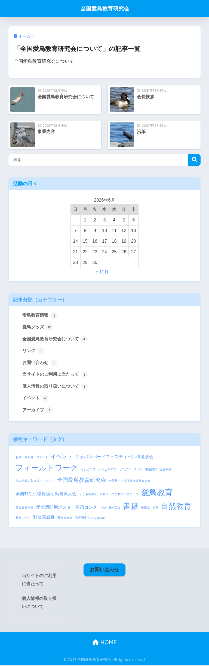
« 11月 (102, 271)
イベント (35, 399)
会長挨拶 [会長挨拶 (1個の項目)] (165, 470)
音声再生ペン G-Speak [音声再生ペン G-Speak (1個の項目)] (90, 518)
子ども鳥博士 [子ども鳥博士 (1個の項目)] (88, 495)
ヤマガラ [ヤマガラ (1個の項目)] (125, 470)
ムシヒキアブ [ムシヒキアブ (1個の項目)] (107, 470)
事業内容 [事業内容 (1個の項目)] (151, 470)
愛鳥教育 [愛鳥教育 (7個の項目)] (157, 493)
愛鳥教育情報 (39, 315)
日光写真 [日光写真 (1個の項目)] (114, 508)
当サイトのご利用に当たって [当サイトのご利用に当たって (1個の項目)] (119, 495)
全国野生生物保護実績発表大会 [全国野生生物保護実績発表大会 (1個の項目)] (129, 481)
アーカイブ (37, 411)
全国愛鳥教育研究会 (105, 8)
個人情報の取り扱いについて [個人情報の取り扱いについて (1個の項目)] (35, 481)
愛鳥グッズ (37, 327)
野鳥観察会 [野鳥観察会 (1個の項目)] (64, 518)
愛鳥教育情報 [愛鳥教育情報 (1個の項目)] (24, 508)
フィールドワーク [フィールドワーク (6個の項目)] (47, 468)
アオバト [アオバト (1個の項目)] (42, 458)
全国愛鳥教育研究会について (55, 339)
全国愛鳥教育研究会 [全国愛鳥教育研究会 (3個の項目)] (81, 481)
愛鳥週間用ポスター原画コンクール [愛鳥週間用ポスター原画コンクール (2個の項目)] (71, 507)
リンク (33, 351)
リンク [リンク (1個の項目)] (137, 470)
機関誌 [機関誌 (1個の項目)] (145, 508)
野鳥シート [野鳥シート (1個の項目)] (23, 518)
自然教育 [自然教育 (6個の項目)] (176, 507)
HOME (105, 643)
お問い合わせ (39, 363)
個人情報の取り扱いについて (55, 387)
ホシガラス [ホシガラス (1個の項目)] (88, 470)
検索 (194, 160)
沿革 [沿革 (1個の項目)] (155, 508)
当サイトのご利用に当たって (55, 375)
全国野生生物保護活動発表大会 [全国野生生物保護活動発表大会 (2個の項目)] (46, 494)
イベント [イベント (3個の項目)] (61, 457)
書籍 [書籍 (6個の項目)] (130, 507)
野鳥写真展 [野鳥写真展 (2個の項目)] (44, 518)
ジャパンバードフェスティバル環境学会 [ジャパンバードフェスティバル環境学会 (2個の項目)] (114, 457)
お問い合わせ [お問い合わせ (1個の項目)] (24, 458)
